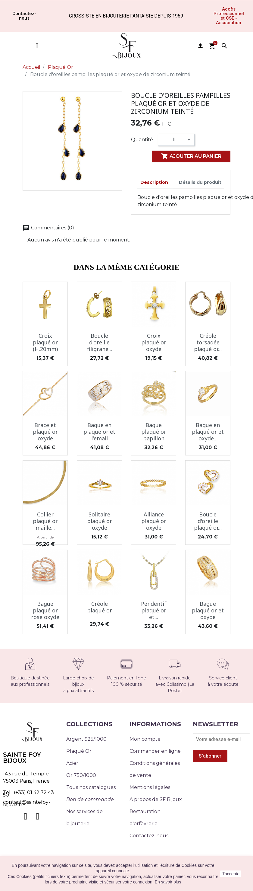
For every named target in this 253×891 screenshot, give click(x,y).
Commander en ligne (155, 751)
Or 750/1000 (81, 775)
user (200, 45)
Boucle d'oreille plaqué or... (208, 521)
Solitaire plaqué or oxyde (99, 521)
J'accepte (230, 873)
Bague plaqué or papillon (153, 431)
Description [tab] (154, 182)
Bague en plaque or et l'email (99, 431)
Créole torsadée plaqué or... (208, 342)
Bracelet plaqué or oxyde (45, 431)
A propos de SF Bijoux (156, 799)
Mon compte (145, 739)
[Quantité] (175, 139)
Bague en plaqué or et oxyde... (208, 431)
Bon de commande (90, 799)
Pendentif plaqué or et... (154, 610)
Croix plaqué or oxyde (153, 342)
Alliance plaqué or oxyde (153, 521)
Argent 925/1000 (86, 739)
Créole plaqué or (99, 607)
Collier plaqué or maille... (45, 521)
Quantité (142, 139)
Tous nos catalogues (91, 787)
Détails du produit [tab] (200, 182)
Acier (72, 763)
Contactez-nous (149, 835)
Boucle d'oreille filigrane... (99, 342)
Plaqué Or (79, 751)
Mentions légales (150, 787)
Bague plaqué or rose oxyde (45, 610)
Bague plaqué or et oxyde (208, 610)
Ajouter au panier (191, 156)
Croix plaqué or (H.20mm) (45, 342)
